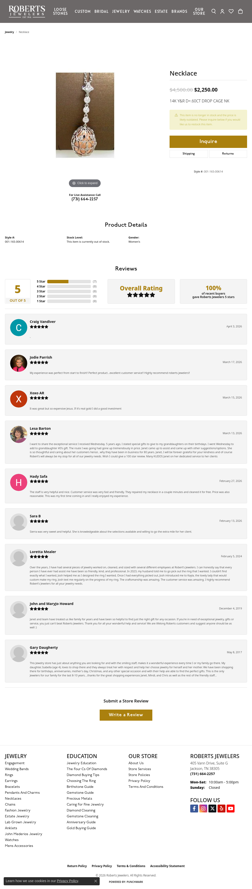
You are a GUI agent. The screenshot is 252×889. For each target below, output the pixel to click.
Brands (179, 11)
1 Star (41, 301)
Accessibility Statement (167, 866)
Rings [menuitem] (9, 775)
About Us (136, 763)
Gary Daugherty (44, 647)
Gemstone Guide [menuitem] (80, 793)
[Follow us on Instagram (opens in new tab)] (203, 808)
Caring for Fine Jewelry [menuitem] (85, 805)
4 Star (41, 286)
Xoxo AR (37, 393)
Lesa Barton (40, 428)
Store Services (139, 769)
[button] (213, 11)
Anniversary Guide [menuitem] (81, 822)
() (94, 281)
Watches (142, 11)
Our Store (199, 11)
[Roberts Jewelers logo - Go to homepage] (28, 11)
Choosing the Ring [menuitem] (81, 781)
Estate (161, 11)
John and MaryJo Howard (51, 603)
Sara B (35, 516)
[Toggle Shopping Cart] (240, 11)
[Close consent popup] (95, 881)
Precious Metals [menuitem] (79, 799)
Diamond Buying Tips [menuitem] (83, 775)
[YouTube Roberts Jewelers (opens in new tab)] (231, 808)
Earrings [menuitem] (11, 781)
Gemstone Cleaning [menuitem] (82, 816)
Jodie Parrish (41, 357)
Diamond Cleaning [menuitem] (81, 810)
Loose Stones (60, 11)
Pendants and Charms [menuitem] (22, 793)
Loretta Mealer (43, 551)
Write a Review (126, 715)
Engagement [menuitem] (15, 763)
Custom (83, 11)
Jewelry (121, 11)
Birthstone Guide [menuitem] (80, 787)
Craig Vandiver (43, 321)
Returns (228, 153)
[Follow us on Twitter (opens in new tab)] (212, 808)
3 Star (41, 291)
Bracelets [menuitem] (12, 787)
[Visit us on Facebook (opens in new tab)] (194, 808)
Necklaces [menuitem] (13, 799)
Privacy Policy (139, 781)
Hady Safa (38, 476)
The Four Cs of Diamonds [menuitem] (87, 769)
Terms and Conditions (145, 787)
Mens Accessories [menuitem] (19, 846)
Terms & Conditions (131, 866)
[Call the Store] (202, 773)
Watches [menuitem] (12, 840)
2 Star (41, 296)
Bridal (101, 11)
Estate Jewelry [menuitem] (17, 816)
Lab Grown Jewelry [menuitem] (20, 822)
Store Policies (139, 775)
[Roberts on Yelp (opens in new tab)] (221, 808)
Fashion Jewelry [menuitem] (18, 810)
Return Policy (77, 866)
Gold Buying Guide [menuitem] (81, 828)
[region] (85, 115)
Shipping (189, 153)
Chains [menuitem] (10, 805)
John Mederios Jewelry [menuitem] (23, 834)
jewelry (9, 32)
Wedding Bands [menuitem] (17, 769)
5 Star (41, 281)
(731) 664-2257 (85, 199)
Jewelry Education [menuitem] (81, 763)
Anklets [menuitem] (11, 828)
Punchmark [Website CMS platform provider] (135, 882)
